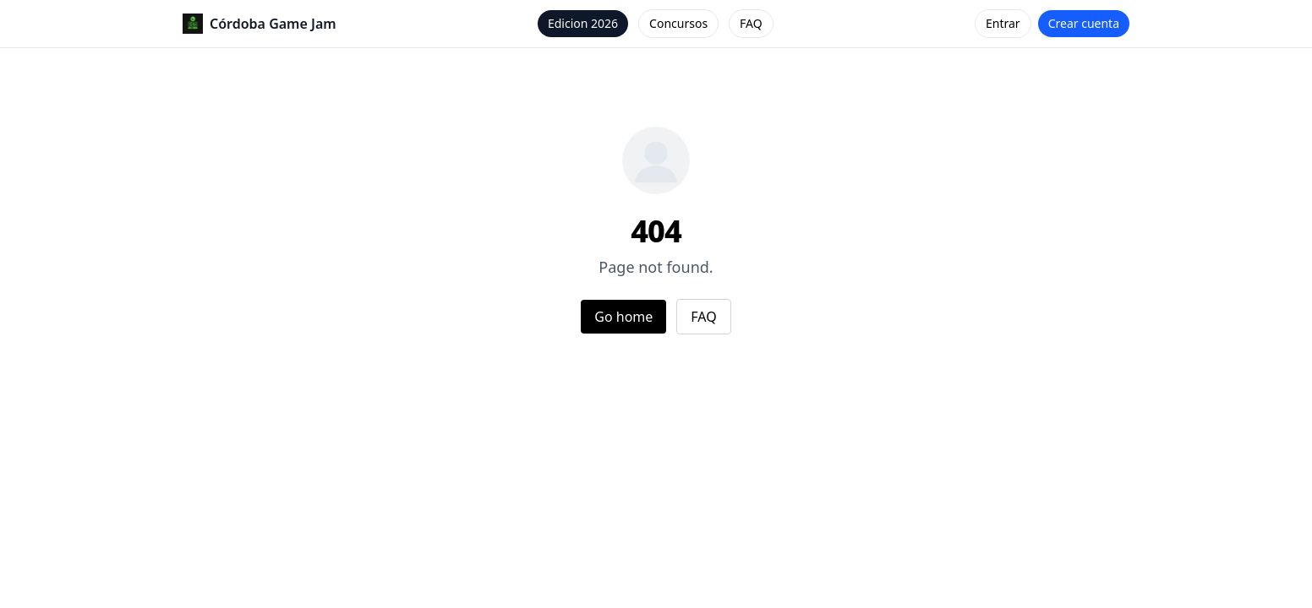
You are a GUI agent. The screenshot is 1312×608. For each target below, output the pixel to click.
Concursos (678, 23)
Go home (623, 316)
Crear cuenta (1083, 23)
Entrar (1003, 23)
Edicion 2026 (583, 23)
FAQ (751, 23)
